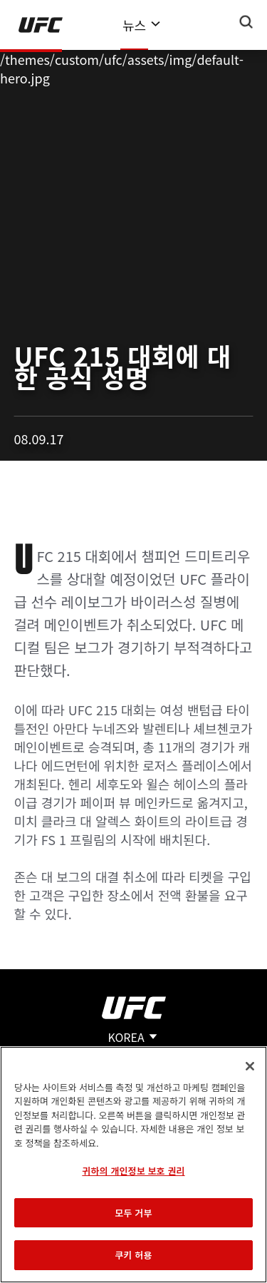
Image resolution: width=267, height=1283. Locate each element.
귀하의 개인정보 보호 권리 (133, 1170)
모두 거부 (133, 1213)
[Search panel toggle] (246, 22)
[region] (133, 1164)
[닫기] (250, 1066)
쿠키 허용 (133, 1255)
